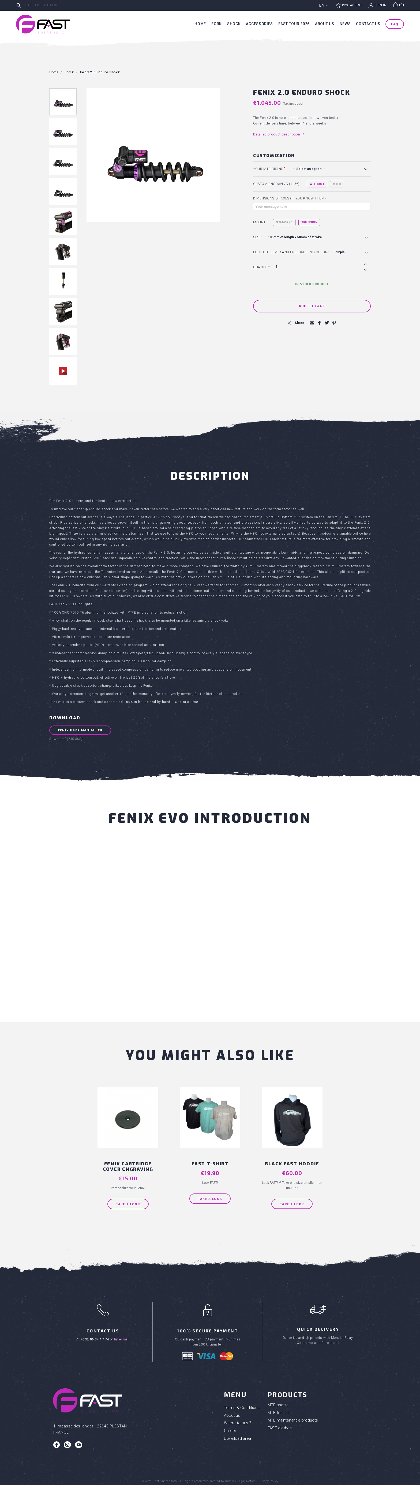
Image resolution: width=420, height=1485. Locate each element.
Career (230, 1428)
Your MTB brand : (270, 169)
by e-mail (121, 1337)
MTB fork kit (278, 1410)
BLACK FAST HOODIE (290, 1162)
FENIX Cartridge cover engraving (130, 1164)
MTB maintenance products (293, 1418)
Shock (234, 24)
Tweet (326, 323)
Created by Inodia (221, 1479)
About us (324, 24)
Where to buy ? (237, 1421)
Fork (216, 24)
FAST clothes (280, 1426)
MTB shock (278, 1403)
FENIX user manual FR (80, 731)
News (345, 24)
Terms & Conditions (242, 1405)
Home (200, 24)
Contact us (368, 24)
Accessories (259, 24)
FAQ (394, 24)
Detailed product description (279, 134)
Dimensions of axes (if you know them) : (290, 198)
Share (319, 323)
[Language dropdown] (324, 5)
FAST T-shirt (210, 1162)
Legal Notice (246, 1479)
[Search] (55, 5)
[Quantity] (318, 267)
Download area (237, 1436)
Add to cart (312, 306)
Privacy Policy (268, 1479)
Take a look (130, 1202)
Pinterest (334, 323)
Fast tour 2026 (294, 24)
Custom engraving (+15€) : (277, 184)
